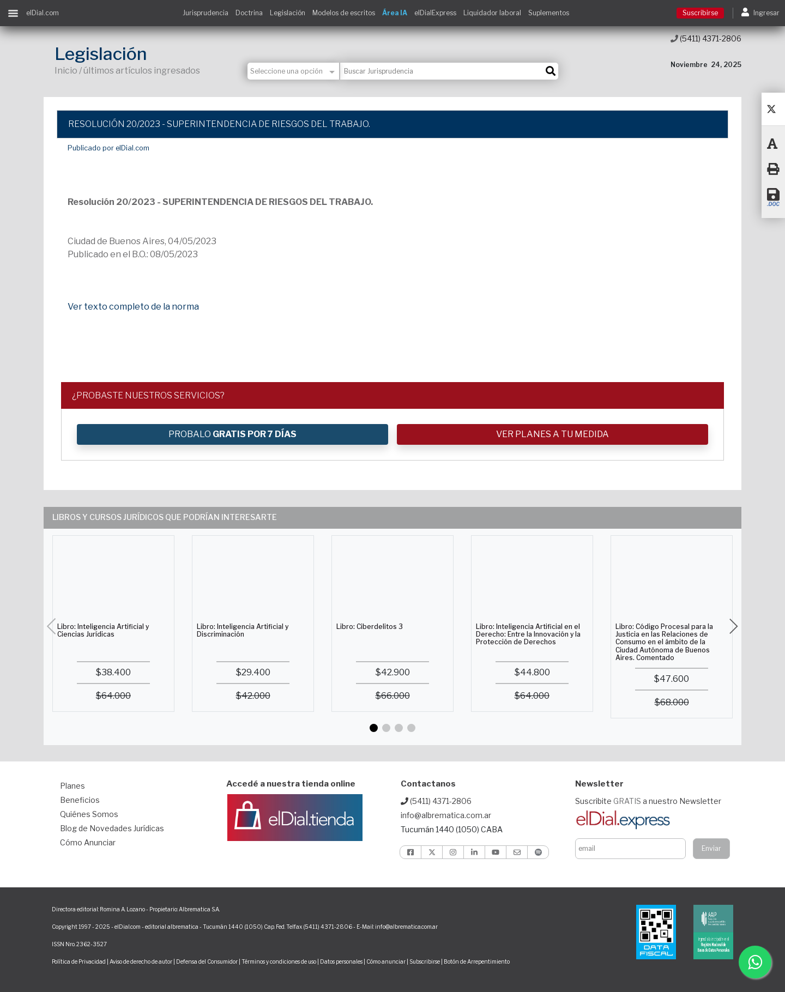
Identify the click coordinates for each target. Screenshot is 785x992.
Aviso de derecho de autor (141, 961)
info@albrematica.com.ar (446, 815)
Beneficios (80, 800)
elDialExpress (435, 13)
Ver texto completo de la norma (133, 306)
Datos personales (341, 961)
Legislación (287, 13)
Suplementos (548, 13)
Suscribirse (700, 13)
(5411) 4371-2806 (706, 38)
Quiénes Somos (89, 814)
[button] (374, 728)
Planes (72, 785)
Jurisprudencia (205, 13)
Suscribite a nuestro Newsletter (648, 801)
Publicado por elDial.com (108, 148)
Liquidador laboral (492, 13)
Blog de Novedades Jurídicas (112, 828)
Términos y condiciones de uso (278, 961)
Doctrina (249, 13)
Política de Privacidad (79, 961)
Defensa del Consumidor (207, 961)
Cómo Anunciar (88, 842)
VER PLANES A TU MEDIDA (552, 434)
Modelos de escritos (343, 13)
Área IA (394, 13)
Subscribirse (425, 961)
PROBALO (232, 434)
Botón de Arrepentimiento (477, 961)
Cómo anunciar (386, 961)
